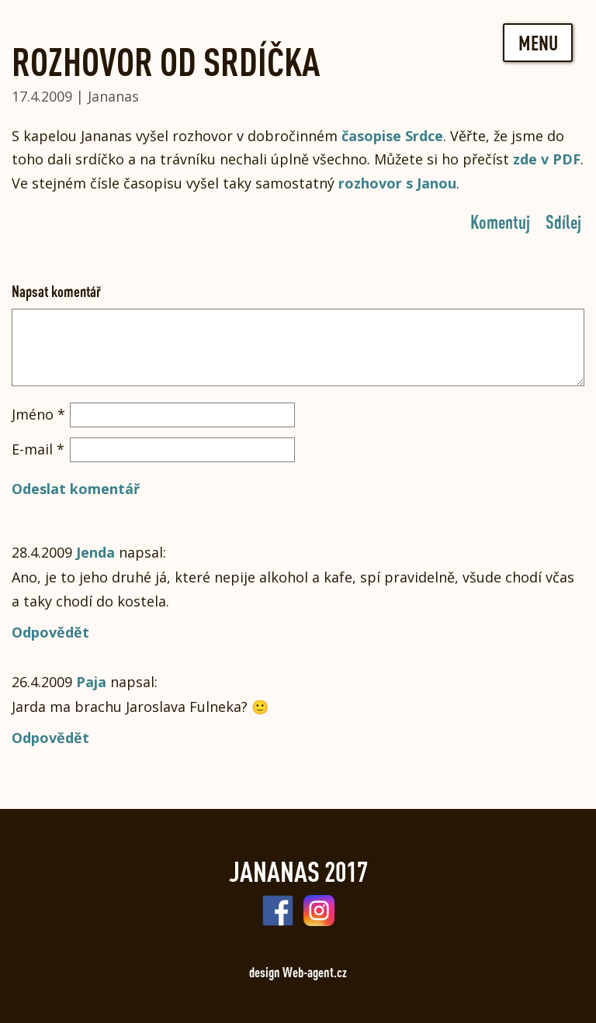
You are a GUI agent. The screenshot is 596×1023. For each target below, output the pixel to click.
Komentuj (500, 221)
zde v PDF (546, 159)
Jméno (38, 414)
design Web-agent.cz (298, 972)
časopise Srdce (392, 135)
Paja (91, 681)
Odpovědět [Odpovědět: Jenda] (50, 632)
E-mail (38, 449)
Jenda (95, 552)
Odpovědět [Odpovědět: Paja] (50, 737)
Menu (538, 42)
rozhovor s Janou (397, 183)
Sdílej (563, 221)
